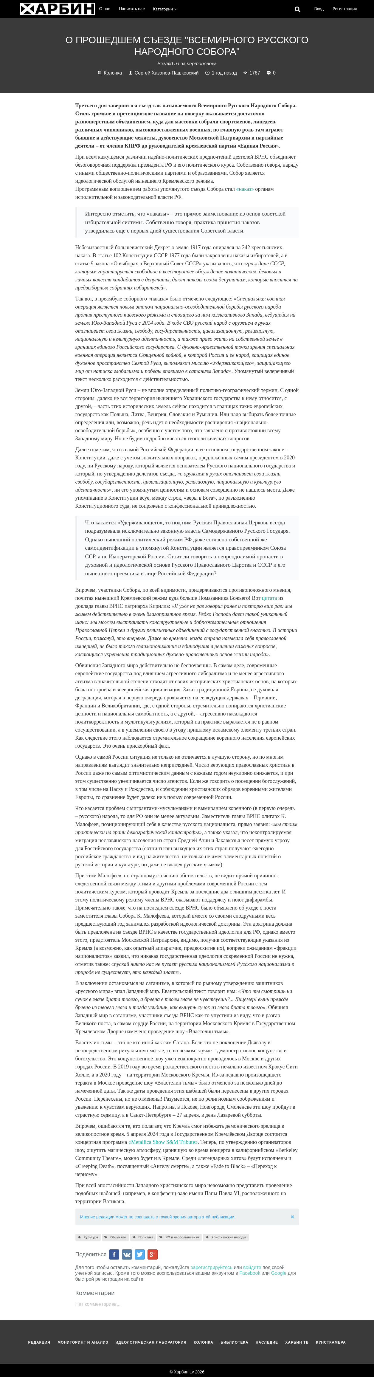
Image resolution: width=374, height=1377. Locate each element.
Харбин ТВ (297, 1342)
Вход (319, 8)
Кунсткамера (331, 1342)
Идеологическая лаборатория (152, 1342)
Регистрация (345, 8)
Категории (165, 8)
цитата (269, 598)
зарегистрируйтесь (211, 1267)
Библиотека (235, 1342)
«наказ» (245, 189)
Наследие (267, 1342)
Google (279, 1273)
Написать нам (132, 8)
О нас (104, 8)
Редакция (40, 1342)
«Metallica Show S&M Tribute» (163, 1142)
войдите (252, 1267)
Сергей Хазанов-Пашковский (164, 72)
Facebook (249, 1273)
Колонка (110, 72)
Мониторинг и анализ (83, 1342)
